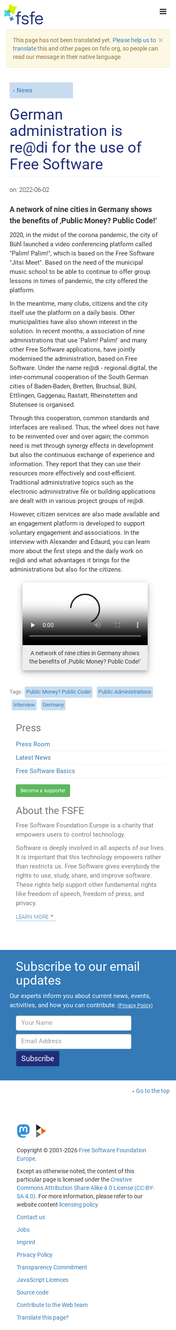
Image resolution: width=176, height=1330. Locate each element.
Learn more (32, 916)
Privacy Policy (35, 1254)
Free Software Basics (45, 771)
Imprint (26, 1242)
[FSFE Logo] (23, 14)
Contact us (31, 1217)
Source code (32, 1292)
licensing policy (78, 1204)
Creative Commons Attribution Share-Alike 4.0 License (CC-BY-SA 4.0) (85, 1188)
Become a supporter (42, 791)
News (25, 90)
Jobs (23, 1229)
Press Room (33, 744)
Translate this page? (43, 1317)
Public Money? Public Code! (58, 692)
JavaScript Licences (42, 1279)
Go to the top (153, 1090)
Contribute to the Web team (52, 1305)
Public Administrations (124, 692)
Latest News (33, 757)
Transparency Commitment (52, 1267)
